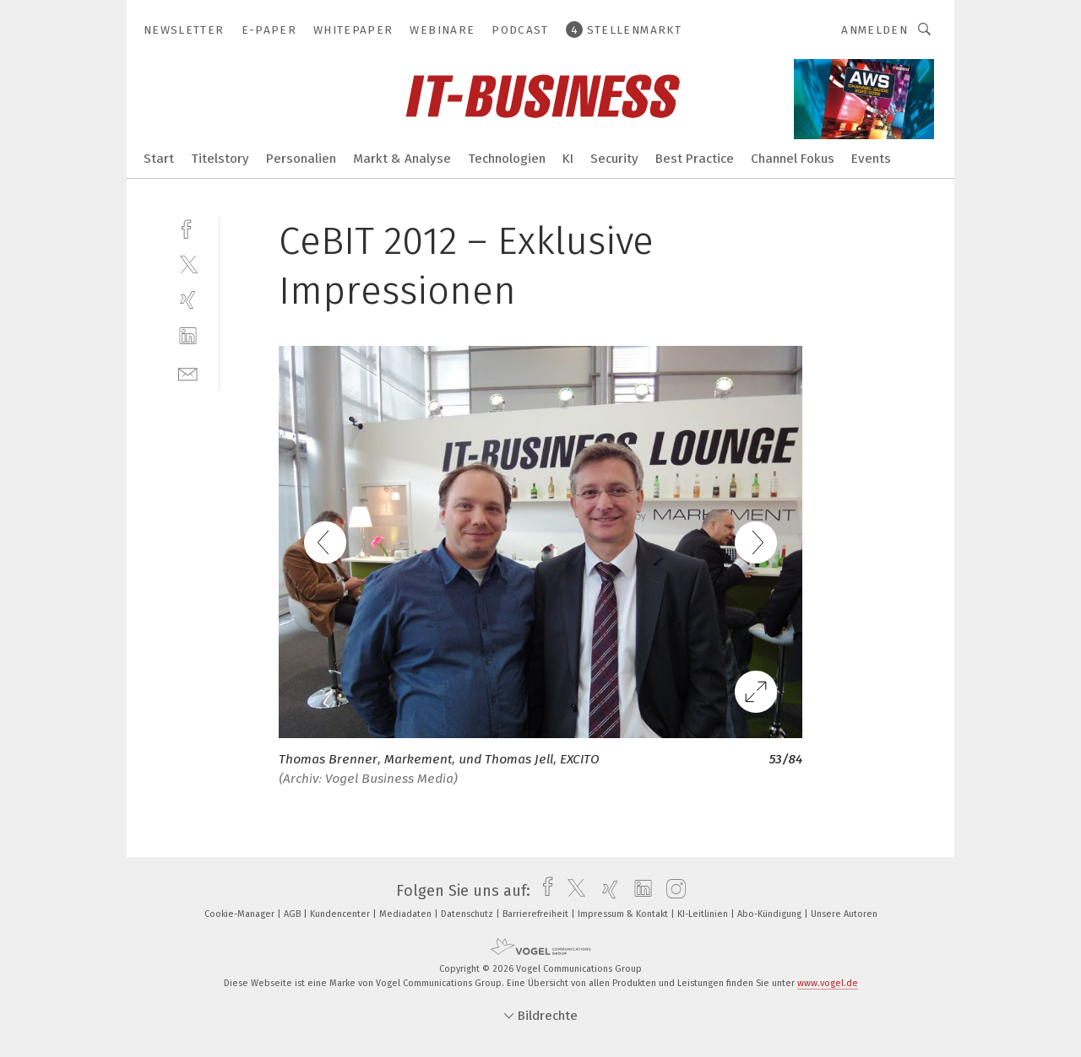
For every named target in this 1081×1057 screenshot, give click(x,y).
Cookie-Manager (240, 914)
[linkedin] (187, 336)
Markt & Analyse (402, 158)
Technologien (507, 158)
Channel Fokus (792, 158)
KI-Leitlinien (704, 914)
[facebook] (187, 227)
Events (871, 158)
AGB (293, 914)
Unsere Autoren (844, 914)
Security (614, 158)
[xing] (187, 299)
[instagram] (672, 891)
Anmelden (874, 30)
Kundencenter (341, 914)
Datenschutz (468, 914)
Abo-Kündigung (770, 914)
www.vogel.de (827, 983)
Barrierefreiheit (536, 914)
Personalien (301, 158)
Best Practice (694, 158)
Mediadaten (406, 914)
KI (567, 158)
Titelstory (220, 158)
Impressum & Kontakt (624, 914)
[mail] (187, 372)
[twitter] (187, 263)
